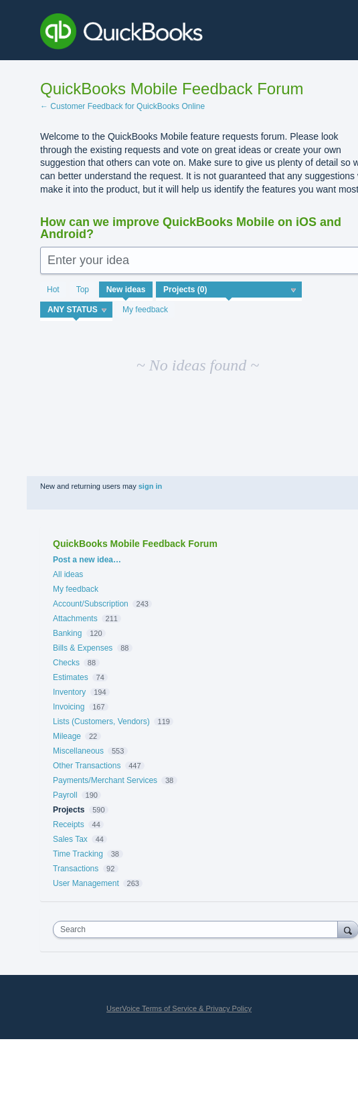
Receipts (68, 824)
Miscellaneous (78, 751)
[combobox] (198, 929)
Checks (66, 662)
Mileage (67, 736)
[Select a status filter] (77, 310)
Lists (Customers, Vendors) (101, 721)
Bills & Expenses (82, 648)
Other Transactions (86, 765)
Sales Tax (70, 839)
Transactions (75, 868)
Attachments (75, 618)
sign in (150, 486)
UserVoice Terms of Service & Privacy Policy (179, 1008)
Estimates (70, 677)
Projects (68, 809)
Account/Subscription (90, 604)
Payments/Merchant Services (105, 780)
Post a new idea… (87, 559)
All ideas (68, 574)
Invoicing (68, 706)
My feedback (145, 309)
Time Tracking (78, 854)
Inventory (69, 692)
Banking (67, 633)
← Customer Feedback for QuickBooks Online (122, 106)
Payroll (65, 795)
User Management (86, 883)
